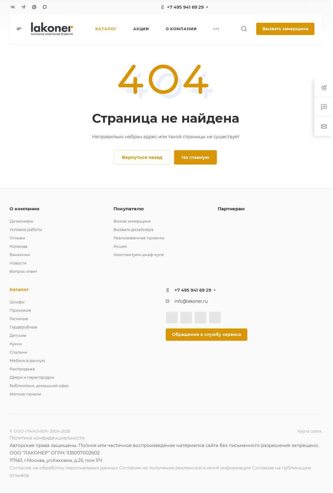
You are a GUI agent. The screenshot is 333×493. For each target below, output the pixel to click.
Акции (120, 246)
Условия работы (26, 229)
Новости (18, 263)
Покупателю (128, 208)
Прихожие (20, 310)
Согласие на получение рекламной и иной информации (185, 468)
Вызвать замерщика (285, 28)
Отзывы (17, 237)
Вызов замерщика (132, 221)
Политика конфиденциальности (47, 438)
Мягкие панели (25, 394)
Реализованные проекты (138, 237)
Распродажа (22, 368)
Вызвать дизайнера (133, 229)
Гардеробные (23, 327)
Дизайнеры (21, 221)
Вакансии (20, 254)
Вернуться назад (142, 157)
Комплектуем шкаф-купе (138, 254)
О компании (24, 208)
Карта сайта (309, 431)
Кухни (16, 343)
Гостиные (19, 318)
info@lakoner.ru (191, 301)
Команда (18, 246)
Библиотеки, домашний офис (39, 385)
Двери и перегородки (32, 377)
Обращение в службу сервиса (206, 334)
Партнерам (231, 208)
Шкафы (17, 301)
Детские (18, 335)
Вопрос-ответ (23, 271)
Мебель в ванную (27, 360)
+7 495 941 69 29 (185, 7)
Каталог (19, 289)
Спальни (18, 352)
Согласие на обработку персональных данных (64, 468)
